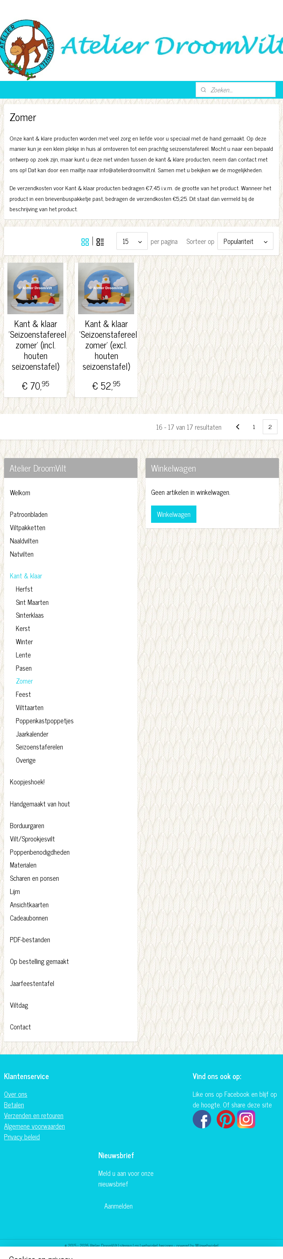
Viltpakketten (27, 527)
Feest (23, 693)
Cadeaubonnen (29, 917)
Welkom (20, 492)
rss (136, 1245)
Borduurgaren (27, 825)
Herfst (24, 588)
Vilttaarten (29, 707)
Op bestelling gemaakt (39, 961)
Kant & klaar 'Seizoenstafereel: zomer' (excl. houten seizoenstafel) (106, 344)
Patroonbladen (29, 513)
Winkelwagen (174, 513)
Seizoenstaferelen (39, 746)
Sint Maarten (32, 601)
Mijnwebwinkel (207, 1245)
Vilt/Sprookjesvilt (32, 838)
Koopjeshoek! (27, 781)
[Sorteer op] (245, 241)
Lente (23, 654)
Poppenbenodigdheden (40, 851)
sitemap (126, 1245)
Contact (20, 1026)
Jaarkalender (32, 733)
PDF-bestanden (30, 939)
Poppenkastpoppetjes (45, 720)
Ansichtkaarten (29, 904)
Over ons (15, 1093)
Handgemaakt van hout (40, 803)
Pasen (24, 667)
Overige (26, 759)
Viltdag (19, 1004)
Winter (24, 641)
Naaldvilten (24, 540)
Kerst (23, 628)
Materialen (23, 864)
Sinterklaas (30, 614)
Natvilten (22, 553)
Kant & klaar (26, 575)
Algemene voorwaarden (34, 1125)
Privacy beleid (22, 1136)
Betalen (14, 1104)
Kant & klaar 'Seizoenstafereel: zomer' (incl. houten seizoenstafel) (35, 344)
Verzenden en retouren (33, 1115)
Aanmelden (118, 1205)
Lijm (15, 891)
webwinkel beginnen (157, 1245)
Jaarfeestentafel (32, 983)
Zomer (24, 680)
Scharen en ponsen (34, 877)
